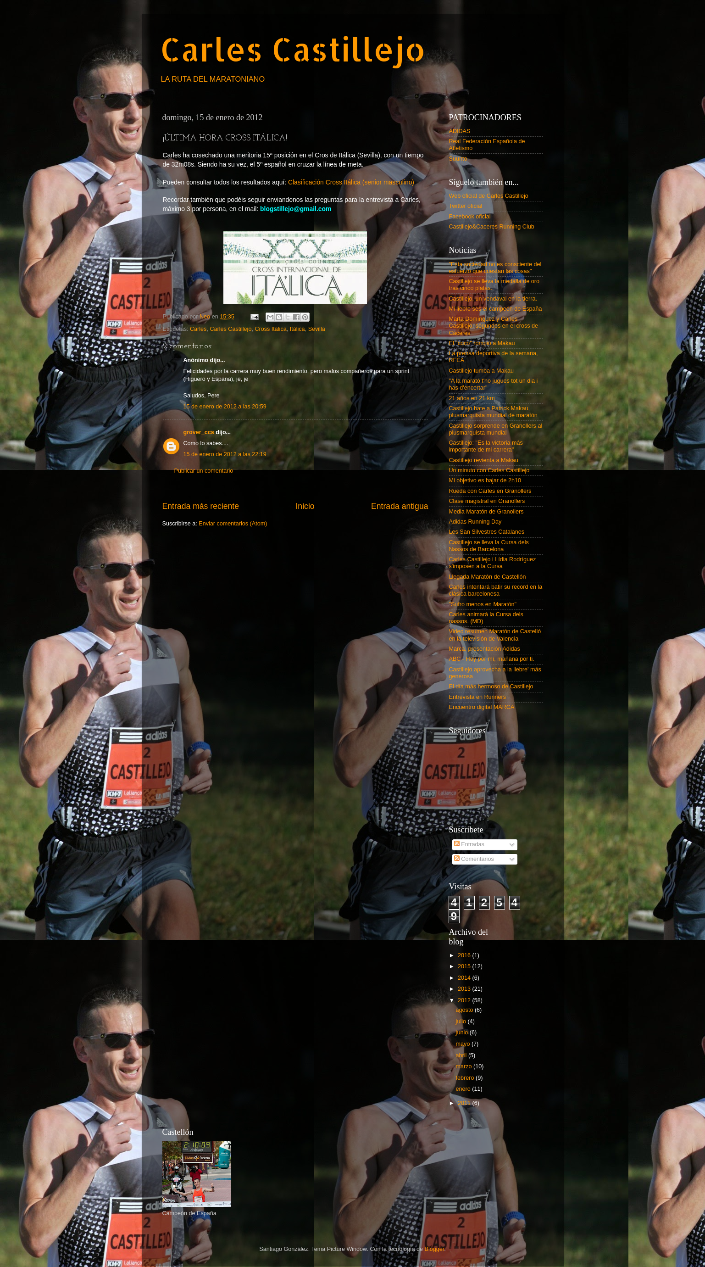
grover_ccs (198, 432)
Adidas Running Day (475, 522)
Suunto (458, 159)
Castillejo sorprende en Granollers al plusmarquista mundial (496, 429)
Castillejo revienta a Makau (483, 460)
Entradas (469, 844)
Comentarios (474, 859)
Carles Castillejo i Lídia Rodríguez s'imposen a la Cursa (492, 562)
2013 (465, 989)
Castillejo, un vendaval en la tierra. (493, 299)
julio (462, 1021)
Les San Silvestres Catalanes (487, 532)
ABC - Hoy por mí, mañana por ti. (491, 659)
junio (463, 1032)
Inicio (304, 506)
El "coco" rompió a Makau (482, 343)
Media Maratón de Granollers (486, 511)
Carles (198, 329)
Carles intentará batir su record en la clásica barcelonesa (496, 590)
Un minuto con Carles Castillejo (489, 470)
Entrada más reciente (200, 506)
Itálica (297, 329)
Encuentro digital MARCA (482, 707)
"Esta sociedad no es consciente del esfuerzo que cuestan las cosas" (495, 267)
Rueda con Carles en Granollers (490, 491)
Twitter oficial (466, 206)
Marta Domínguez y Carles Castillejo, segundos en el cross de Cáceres (493, 326)
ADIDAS (460, 131)
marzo (465, 1066)
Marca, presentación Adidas (484, 649)
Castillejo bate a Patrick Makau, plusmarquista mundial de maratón (493, 412)
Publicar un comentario (203, 471)
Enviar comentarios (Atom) (233, 523)
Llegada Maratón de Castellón (487, 577)
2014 (465, 978)
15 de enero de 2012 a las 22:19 (224, 454)
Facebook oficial (470, 216)
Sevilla (316, 329)
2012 (465, 1000)
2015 (465, 966)
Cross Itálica (270, 329)
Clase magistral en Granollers (487, 501)
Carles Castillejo (293, 48)
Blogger (434, 1249)
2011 (465, 1103)
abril (462, 1055)
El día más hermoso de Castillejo (491, 686)
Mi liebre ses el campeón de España (495, 309)
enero (464, 1089)
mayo (464, 1044)
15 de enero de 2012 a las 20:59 (224, 406)
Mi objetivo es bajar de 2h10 (485, 480)
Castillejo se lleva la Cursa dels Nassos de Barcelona (489, 546)
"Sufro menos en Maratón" (483, 604)
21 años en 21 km (472, 398)
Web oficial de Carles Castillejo (488, 196)
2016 (465, 955)
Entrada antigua (399, 506)
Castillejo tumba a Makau (481, 371)
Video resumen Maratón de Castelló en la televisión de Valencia (495, 635)
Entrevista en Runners (477, 697)
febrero (466, 1078)
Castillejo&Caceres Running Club (491, 226)
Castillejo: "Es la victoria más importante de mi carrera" (486, 446)
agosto (465, 1010)
